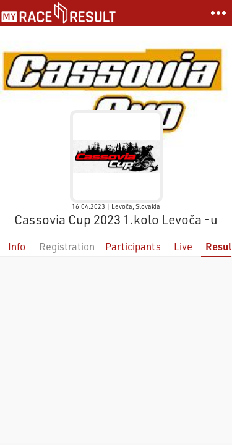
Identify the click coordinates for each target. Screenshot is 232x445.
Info (16, 246)
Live (183, 246)
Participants (133, 246)
